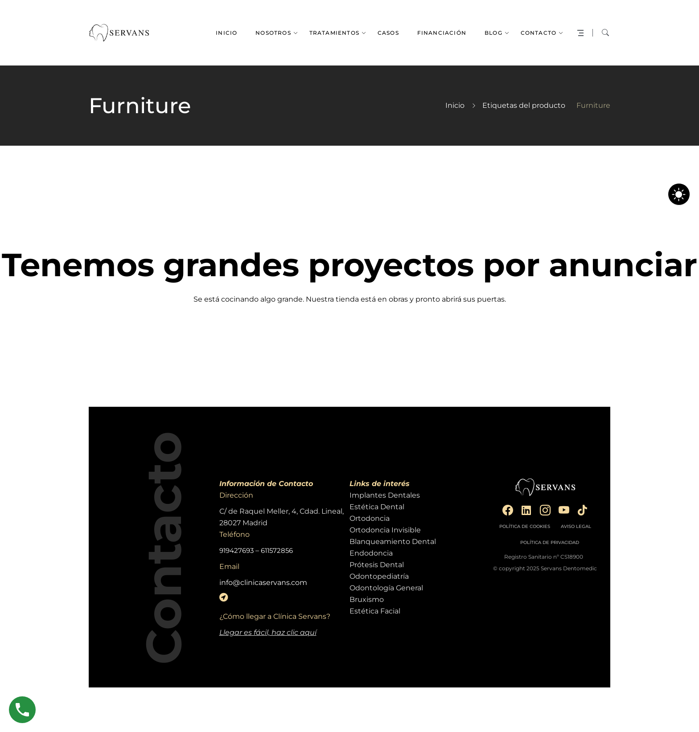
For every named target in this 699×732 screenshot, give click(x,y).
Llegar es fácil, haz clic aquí (268, 632)
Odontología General (386, 588)
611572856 (277, 550)
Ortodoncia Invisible (385, 530)
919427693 (236, 550)
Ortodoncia (370, 518)
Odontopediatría (379, 576)
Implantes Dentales (385, 495)
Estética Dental (377, 507)
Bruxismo (367, 599)
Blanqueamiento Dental (393, 541)
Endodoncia (371, 553)
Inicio (455, 105)
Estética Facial (375, 611)
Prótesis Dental (377, 564)
